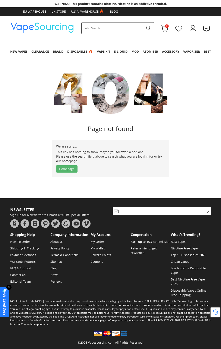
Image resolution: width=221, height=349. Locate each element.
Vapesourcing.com (101, 342)
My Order (97, 242)
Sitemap (56, 262)
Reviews (56, 281)
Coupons (97, 262)
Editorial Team (20, 281)
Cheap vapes (180, 262)
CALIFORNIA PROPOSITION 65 (162, 301)
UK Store (58, 11)
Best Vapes (178, 242)
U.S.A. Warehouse (88, 11)
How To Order (20, 242)
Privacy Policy (59, 248)
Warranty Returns (23, 262)
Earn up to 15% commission (150, 242)
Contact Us (18, 275)
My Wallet (98, 248)
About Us (56, 242)
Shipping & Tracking (24, 248)
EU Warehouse (34, 11)
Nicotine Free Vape (184, 248)
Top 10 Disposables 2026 (188, 255)
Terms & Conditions (64, 255)
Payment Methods (23, 255)
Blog (114, 11)
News (54, 275)
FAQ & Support (20, 268)
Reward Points (101, 255)
